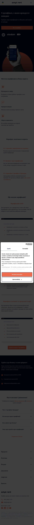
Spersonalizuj (17, 279)
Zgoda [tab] (9, 248)
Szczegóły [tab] (25, 248)
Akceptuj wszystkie (17, 274)
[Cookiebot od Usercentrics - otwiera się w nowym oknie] (25, 244)
